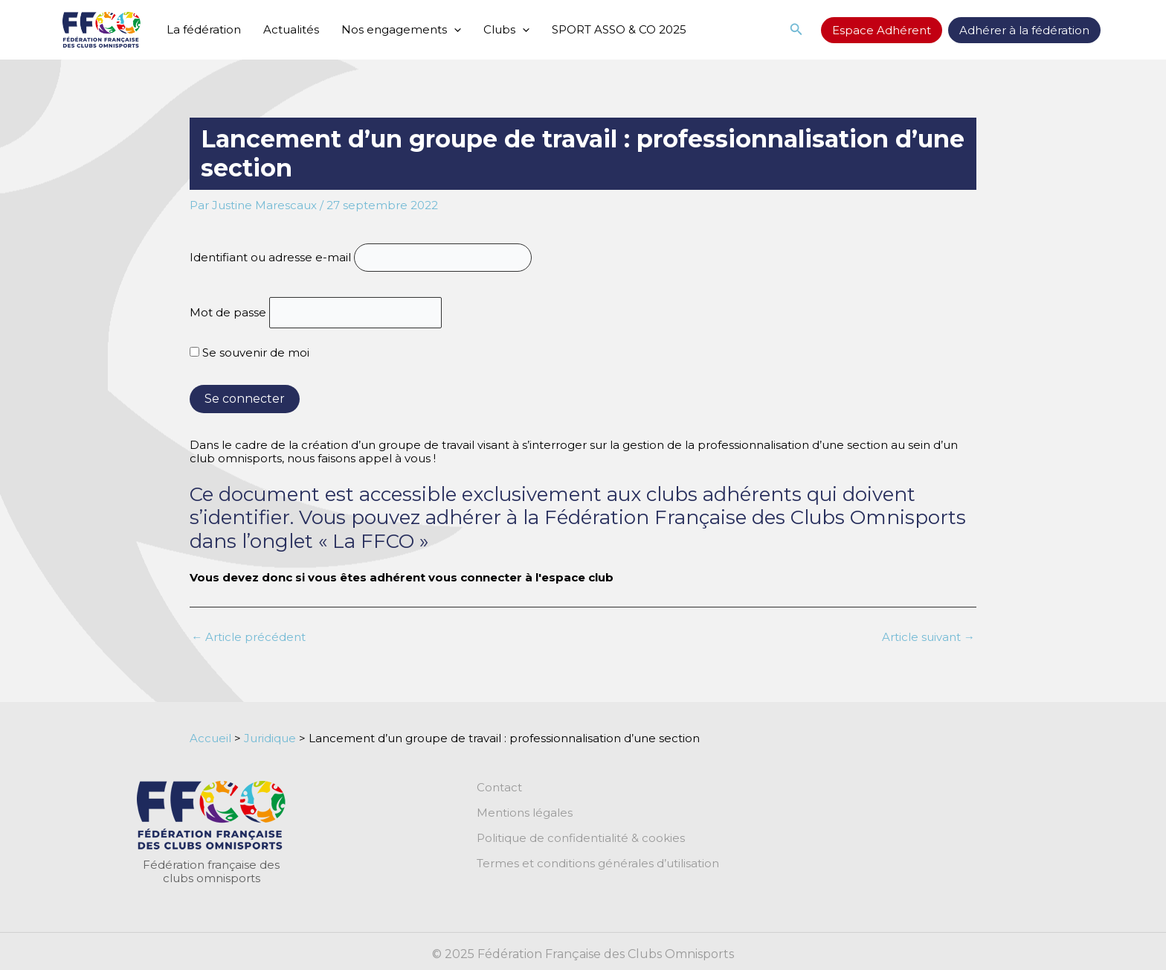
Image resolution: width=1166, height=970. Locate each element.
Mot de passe (228, 312)
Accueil (210, 738)
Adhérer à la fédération (1024, 30)
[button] (796, 29)
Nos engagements (401, 30)
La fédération (204, 29)
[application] (454, 30)
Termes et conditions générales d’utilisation (598, 863)
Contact (499, 787)
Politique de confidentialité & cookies (581, 838)
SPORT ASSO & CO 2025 (619, 29)
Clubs (506, 30)
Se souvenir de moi (249, 352)
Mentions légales (525, 813)
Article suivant (928, 636)
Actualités (291, 29)
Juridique (270, 738)
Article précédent (248, 636)
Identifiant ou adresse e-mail (270, 257)
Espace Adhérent (881, 30)
